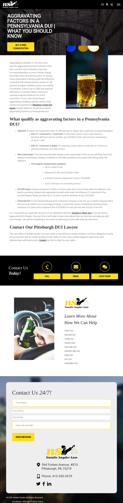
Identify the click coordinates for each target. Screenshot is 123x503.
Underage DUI (71, 368)
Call (47, 281)
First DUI (69, 336)
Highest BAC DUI (72, 356)
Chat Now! (105, 281)
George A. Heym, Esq (82, 218)
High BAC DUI (71, 352)
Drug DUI (69, 360)
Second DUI (70, 340)
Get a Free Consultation (20, 47)
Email (76, 281)
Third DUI (69, 344)
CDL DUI (68, 364)
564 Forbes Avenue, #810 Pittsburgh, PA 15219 (63, 474)
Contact (43, 245)
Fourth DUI (70, 348)
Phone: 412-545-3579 (60, 484)
